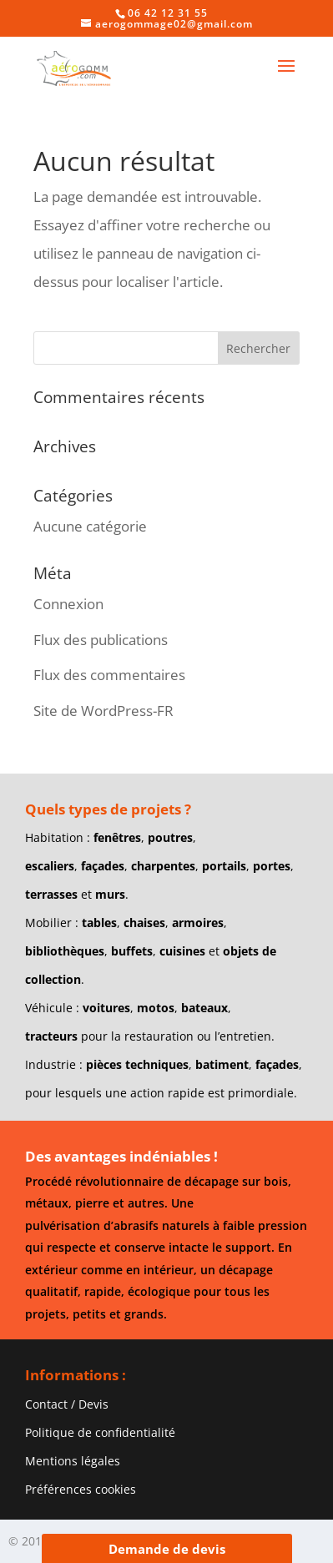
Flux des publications (100, 639)
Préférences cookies (80, 1489)
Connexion (68, 603)
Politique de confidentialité (100, 1432)
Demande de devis (166, 1548)
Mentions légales (72, 1461)
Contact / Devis (66, 1404)
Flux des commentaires (109, 674)
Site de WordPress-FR (103, 710)
